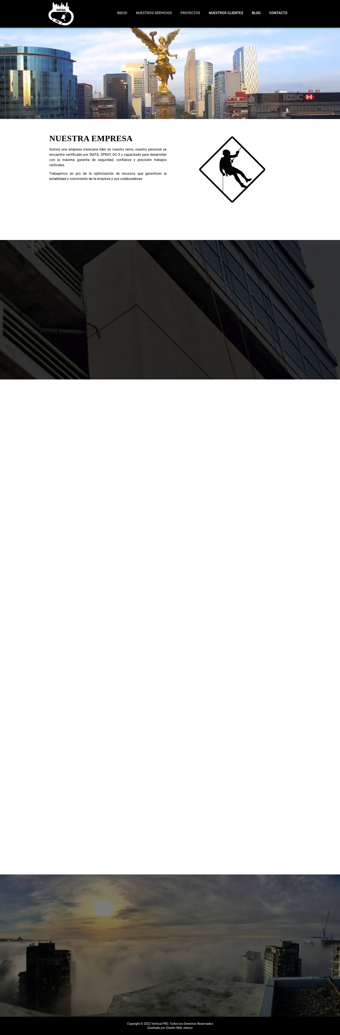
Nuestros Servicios (154, 13)
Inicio (122, 13)
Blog (256, 13)
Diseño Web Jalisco (179, 1028)
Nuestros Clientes (226, 13)
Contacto (278, 13)
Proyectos (190, 13)
